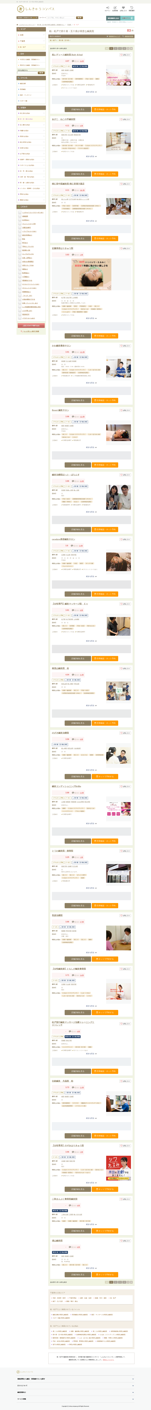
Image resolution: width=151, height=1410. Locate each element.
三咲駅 (71, 1214)
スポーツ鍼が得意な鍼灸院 (61, 1318)
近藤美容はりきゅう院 (62, 248)
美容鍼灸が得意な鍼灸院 (80, 1314)
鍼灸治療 (23, 83)
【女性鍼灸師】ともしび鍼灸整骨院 (69, 969)
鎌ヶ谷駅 (76, 490)
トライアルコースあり (29, 231)
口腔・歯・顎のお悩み (32, 177)
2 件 (81, 255)
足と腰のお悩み (32, 125)
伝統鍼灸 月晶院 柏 (62, 1081)
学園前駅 (73, 802)
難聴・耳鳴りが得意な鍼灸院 (113, 1338)
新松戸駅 (69, 1040)
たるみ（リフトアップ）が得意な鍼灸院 (112, 1334)
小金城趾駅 (77, 748)
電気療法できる (27, 280)
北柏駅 (71, 70)
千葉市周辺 (72, 1298)
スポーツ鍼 (23, 101)
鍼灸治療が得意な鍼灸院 (60, 1314)
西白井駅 (87, 802)
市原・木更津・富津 (59, 1298)
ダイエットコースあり (29, 288)
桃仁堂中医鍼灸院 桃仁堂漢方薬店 (68, 184)
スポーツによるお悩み (32, 165)
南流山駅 (64, 684)
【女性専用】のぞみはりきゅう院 (68, 1145)
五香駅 (63, 555)
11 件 (82, 675)
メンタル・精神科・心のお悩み (32, 188)
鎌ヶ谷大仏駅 (78, 1214)
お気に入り (125, 55)
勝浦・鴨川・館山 (72, 1301)
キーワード (43, 17)
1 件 (81, 857)
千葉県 (32, 41)
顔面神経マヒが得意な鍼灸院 (106, 1341)
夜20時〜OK (26, 250)
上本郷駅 (75, 297)
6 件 (81, 126)
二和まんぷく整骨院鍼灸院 (64, 1199)
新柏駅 (74, 361)
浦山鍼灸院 (57, 1241)
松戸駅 (63, 297)
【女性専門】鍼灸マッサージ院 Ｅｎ (70, 604)
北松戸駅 (69, 297)
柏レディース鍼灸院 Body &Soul (67, 55)
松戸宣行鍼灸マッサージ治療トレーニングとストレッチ (73, 1023)
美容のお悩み (32, 136)
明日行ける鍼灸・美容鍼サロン (30, 65)
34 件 (82, 975)
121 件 (82, 352)
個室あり (25, 269)
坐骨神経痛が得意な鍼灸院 (119, 1331)
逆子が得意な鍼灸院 (59, 1344)
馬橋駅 (63, 1040)
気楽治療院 (57, 915)
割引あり (25, 243)
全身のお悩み (32, 148)
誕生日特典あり (27, 235)
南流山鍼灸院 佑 (60, 668)
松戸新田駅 (69, 619)
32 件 (82, 481)
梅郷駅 (63, 931)
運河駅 (74, 931)
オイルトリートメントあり (30, 284)
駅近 (23, 239)
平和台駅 (76, 684)
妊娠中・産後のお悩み (32, 159)
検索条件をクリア (114, 36)
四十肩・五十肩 (64, 40)
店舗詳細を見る (77, 109)
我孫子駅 (64, 135)
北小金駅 (69, 361)
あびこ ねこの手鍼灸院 (63, 119)
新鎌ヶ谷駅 (69, 490)
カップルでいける (28, 254)
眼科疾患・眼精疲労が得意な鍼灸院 (64, 1338)
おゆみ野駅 (80, 802)
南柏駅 (67, 70)
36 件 (82, 61)
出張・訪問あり (27, 258)
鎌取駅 (68, 802)
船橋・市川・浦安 (101, 1298)
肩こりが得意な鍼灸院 (60, 1331)
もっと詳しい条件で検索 (31, 331)
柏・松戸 (53, 40)
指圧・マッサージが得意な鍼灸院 (102, 1314)
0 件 (78, 1031)
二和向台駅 (64, 1214)
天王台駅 (70, 135)
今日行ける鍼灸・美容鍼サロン (30, 59)
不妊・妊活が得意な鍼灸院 (61, 1341)
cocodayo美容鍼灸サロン (63, 539)
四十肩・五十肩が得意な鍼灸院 (63, 1334)
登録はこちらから (108, 1360)
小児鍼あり (25, 276)
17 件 (82, 922)
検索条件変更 (129, 36)
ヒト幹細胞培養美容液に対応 (31, 307)
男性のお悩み (32, 194)
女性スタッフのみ (28, 265)
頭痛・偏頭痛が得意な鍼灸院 (80, 1331)
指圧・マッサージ (25, 95)
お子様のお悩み (32, 154)
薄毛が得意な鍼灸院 (75, 1344)
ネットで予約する (105, 776)
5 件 (81, 1152)
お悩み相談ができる (28, 299)
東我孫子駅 (77, 135)
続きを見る (91, 92)
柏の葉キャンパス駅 (82, 199)
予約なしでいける (28, 246)
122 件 (82, 417)
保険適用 (25, 216)
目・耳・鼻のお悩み (32, 171)
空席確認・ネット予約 (105, 109)
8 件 (81, 610)
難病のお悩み (32, 200)
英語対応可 (25, 314)
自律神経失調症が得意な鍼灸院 (86, 1334)
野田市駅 (69, 931)
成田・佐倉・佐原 (85, 1298)
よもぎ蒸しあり (27, 310)
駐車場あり (25, 273)
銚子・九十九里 (58, 1301)
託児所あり (25, 220)
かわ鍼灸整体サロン (61, 346)
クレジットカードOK (29, 224)
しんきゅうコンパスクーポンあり (33, 212)
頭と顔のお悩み (32, 113)
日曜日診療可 (26, 227)
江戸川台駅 (72, 199)
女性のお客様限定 (28, 261)
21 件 (82, 1087)
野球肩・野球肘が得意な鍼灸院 (83, 1341)
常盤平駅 (73, 555)
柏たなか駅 (64, 199)
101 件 (82, 190)
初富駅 (63, 490)
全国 (32, 35)
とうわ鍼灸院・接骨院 (62, 851)
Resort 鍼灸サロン (60, 410)
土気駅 (63, 802)
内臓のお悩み (32, 130)
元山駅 (68, 555)
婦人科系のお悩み (32, 142)
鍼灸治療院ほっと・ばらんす (66, 475)
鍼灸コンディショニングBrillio (66, 786)
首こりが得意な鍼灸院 (100, 1331)
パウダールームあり (28, 318)
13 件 (82, 793)
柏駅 (62, 70)
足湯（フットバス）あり (30, 303)
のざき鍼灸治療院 (60, 733)
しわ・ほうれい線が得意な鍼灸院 (89, 1338)
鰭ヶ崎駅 (70, 684)
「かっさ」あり (27, 295)
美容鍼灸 (23, 89)
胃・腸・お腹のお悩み (32, 182)
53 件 (81, 546)
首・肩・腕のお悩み (32, 119)
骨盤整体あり (26, 292)
